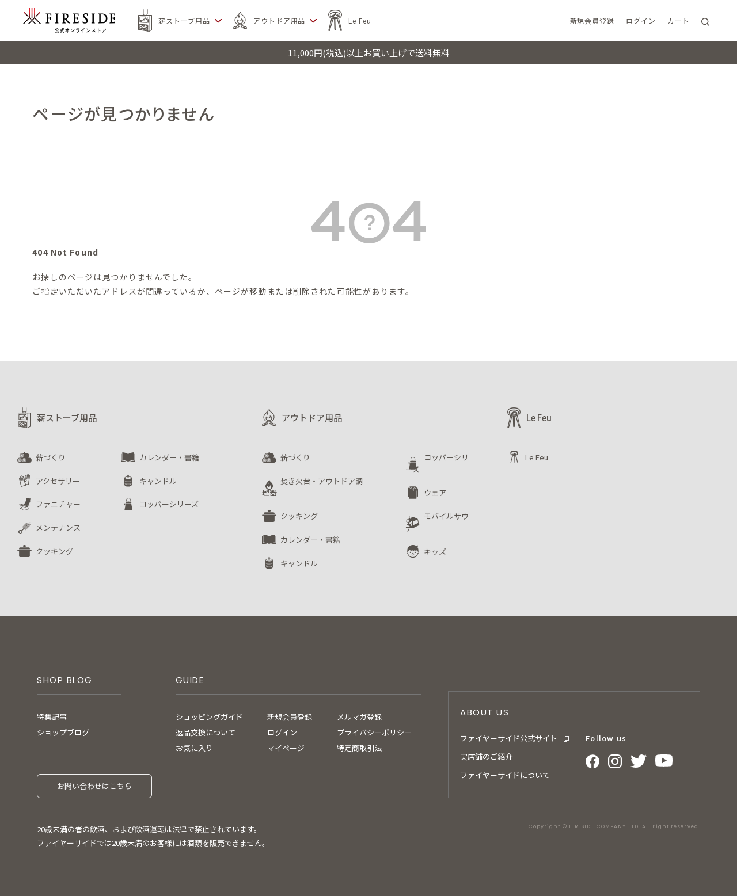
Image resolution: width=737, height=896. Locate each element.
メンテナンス (58, 527)
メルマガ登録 (359, 716)
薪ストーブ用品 (184, 20)
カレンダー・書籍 (169, 457)
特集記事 (52, 716)
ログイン (282, 732)
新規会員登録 (289, 716)
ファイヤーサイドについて (505, 774)
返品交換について (205, 732)
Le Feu (359, 20)
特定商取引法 (359, 747)
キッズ (435, 551)
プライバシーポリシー (374, 732)
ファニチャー (58, 503)
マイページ (286, 747)
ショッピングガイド (209, 716)
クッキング (54, 551)
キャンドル (158, 480)
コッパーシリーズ (169, 503)
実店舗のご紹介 (486, 756)
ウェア (435, 492)
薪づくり (51, 457)
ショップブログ (63, 732)
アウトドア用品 (279, 20)
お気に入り (194, 747)
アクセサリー (58, 480)
